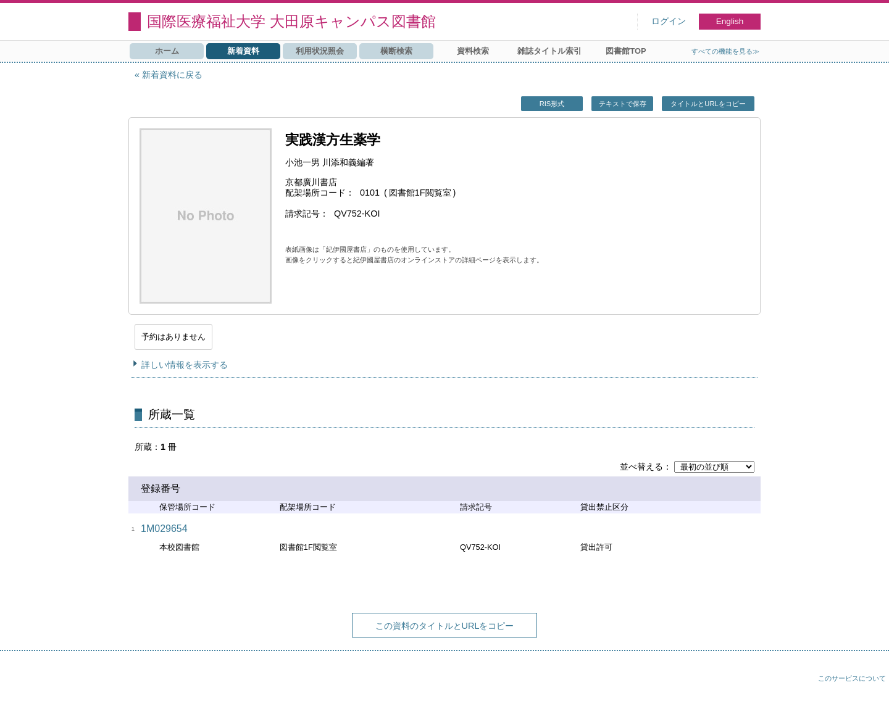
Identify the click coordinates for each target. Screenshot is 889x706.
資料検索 (473, 51)
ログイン (668, 21)
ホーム (167, 51)
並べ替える (641, 466)
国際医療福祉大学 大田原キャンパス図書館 (291, 21)
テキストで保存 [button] (622, 103)
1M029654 (164, 528)
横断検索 (396, 51)
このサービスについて (852, 678)
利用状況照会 (320, 51)
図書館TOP (626, 51)
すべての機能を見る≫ (725, 51)
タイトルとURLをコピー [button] (707, 103)
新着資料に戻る (172, 75)
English (730, 21)
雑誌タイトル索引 (549, 51)
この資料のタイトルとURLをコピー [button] (444, 626)
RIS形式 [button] (552, 103)
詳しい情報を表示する (184, 365)
